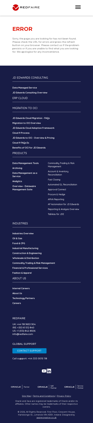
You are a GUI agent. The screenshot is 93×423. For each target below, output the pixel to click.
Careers (16, 303)
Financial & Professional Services (30, 268)
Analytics (17, 181)
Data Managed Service (24, 87)
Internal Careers (21, 288)
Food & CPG (18, 243)
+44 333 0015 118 (37, 358)
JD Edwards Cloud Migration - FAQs (31, 118)
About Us (17, 293)
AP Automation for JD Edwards (63, 204)
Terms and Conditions (44, 396)
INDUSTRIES (20, 223)
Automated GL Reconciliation (62, 184)
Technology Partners (23, 298)
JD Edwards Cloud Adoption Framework (33, 128)
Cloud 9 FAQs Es (20, 142)
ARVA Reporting (56, 199)
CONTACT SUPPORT (29, 350)
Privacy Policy (64, 396)
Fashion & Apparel (22, 272)
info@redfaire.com (22, 334)
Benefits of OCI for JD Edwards (29, 147)
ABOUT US (19, 278)
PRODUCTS (19, 153)
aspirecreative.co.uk (47, 417)
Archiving (17, 168)
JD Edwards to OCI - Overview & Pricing (33, 137)
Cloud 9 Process (20, 133)
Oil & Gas (17, 238)
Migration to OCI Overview (26, 123)
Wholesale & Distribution (25, 258)
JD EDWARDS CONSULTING (30, 77)
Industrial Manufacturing (25, 248)
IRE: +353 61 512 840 (23, 327)
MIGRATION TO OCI (24, 108)
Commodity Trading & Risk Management (33, 263)
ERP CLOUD (20, 98)
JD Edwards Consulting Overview (29, 92)
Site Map (26, 396)
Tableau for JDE (56, 214)
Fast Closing (54, 179)
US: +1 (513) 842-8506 (23, 331)
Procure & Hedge (56, 194)
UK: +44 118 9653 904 (24, 324)
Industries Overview (23, 233)
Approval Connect (57, 189)
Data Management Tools (25, 163)
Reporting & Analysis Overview (63, 209)
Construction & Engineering (27, 253)
